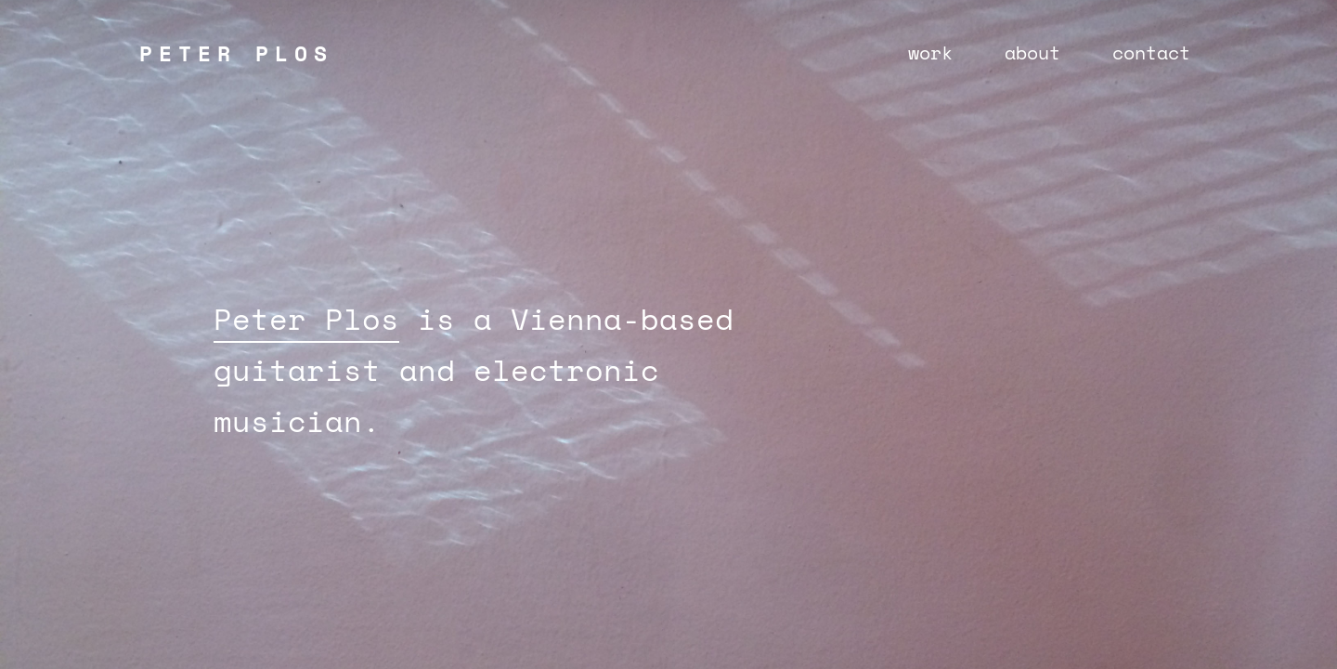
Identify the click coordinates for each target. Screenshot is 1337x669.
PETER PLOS (236, 53)
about (1032, 52)
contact (1151, 52)
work (930, 52)
